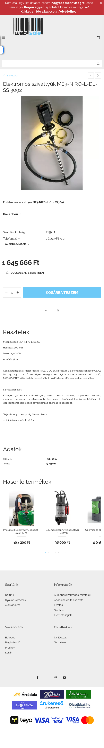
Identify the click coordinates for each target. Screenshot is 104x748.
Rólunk (9, 594)
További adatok (14, 244)
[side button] (3, 37)
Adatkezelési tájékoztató (68, 600)
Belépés (10, 637)
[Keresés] (98, 63)
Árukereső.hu (52, 707)
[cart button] (98, 37)
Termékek (60, 642)
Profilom (10, 647)
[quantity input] (12, 292)
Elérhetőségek (63, 615)
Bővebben (10, 214)
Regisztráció (12, 642)
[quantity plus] (18, 292)
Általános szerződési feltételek (72, 594)
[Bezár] (101, 3)
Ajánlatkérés (12, 605)
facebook (37, 677)
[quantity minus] (6, 292)
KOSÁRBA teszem (62, 292)
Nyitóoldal (60, 637)
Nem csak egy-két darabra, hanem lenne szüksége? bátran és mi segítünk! (49, 7)
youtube (64, 677)
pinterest (55, 677)
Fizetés (58, 605)
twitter (46, 677)
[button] (25, 273)
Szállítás (59, 610)
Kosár (8, 652)
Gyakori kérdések (15, 600)
